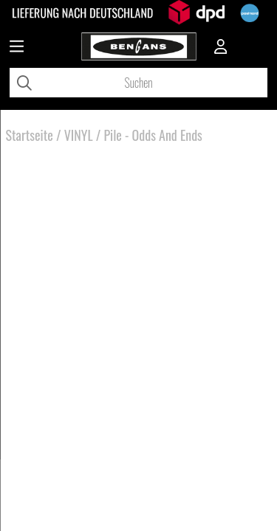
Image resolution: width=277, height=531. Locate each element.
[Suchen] (138, 82)
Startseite (29, 135)
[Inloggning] (221, 48)
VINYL (78, 135)
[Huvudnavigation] (17, 48)
